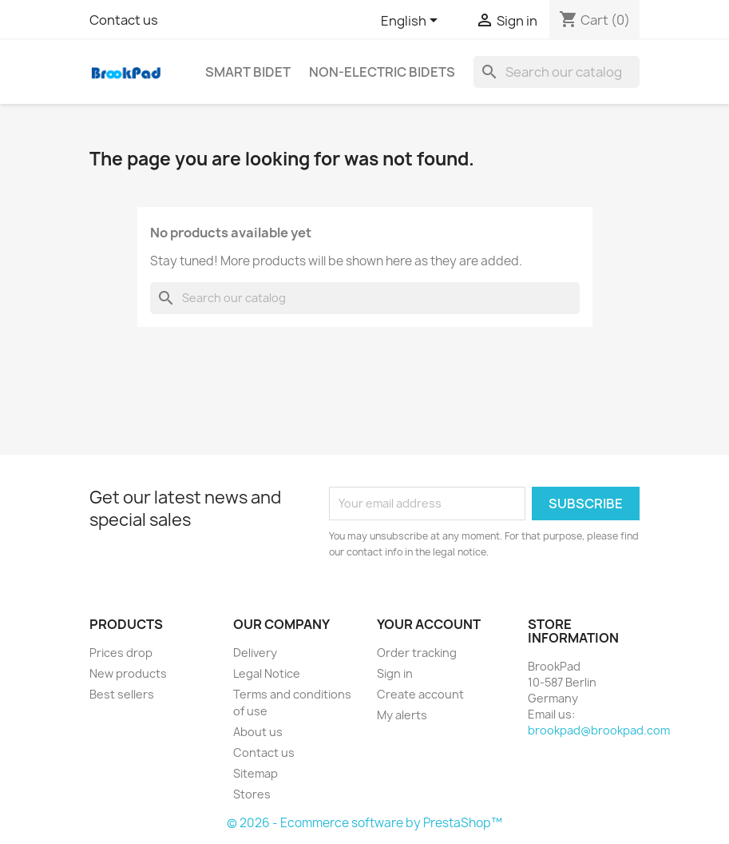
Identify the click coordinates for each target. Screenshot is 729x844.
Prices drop (121, 652)
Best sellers (121, 694)
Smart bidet (248, 72)
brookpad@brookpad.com (599, 730)
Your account (429, 624)
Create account (420, 694)
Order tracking (417, 652)
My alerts (402, 715)
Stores (252, 794)
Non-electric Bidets (382, 72)
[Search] (556, 72)
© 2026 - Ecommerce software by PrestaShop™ (364, 822)
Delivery (255, 652)
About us (258, 731)
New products (128, 673)
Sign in (395, 673)
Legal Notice (266, 673)
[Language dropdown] (412, 21)
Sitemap (255, 773)
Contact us (123, 20)
